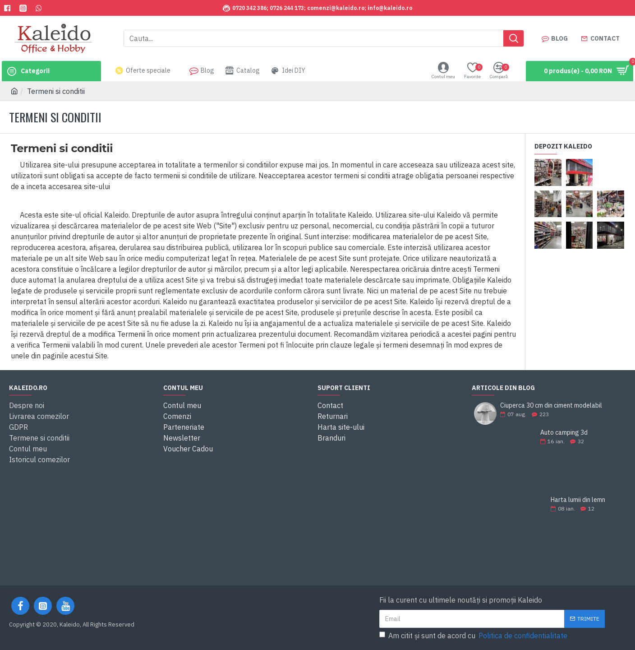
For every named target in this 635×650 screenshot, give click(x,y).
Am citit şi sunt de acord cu (474, 635)
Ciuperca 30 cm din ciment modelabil (551, 405)
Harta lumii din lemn (578, 500)
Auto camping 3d (564, 432)
